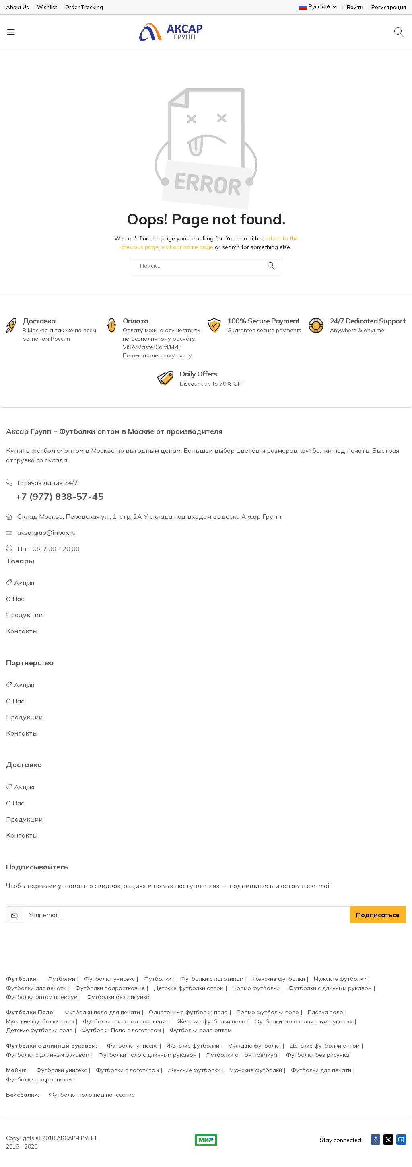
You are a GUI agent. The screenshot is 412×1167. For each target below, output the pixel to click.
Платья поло (325, 1012)
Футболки (61, 978)
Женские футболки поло (211, 1021)
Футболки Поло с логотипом (121, 1030)
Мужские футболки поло (40, 1021)
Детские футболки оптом (189, 988)
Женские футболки (278, 978)
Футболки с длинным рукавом (330, 988)
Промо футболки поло (268, 1012)
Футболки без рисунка (118, 997)
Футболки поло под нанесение (126, 1021)
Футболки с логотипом (211, 978)
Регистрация (388, 7)
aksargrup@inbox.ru (46, 532)
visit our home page (187, 247)
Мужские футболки (340, 978)
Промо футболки (256, 988)
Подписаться (378, 915)
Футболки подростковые (110, 988)
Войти (355, 7)
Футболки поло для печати (102, 1012)
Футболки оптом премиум (42, 997)
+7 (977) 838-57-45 (59, 496)
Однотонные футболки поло (188, 1012)
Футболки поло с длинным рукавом (303, 1021)
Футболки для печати (36, 988)
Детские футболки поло (39, 1030)
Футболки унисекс (109, 978)
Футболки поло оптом (200, 1030)
